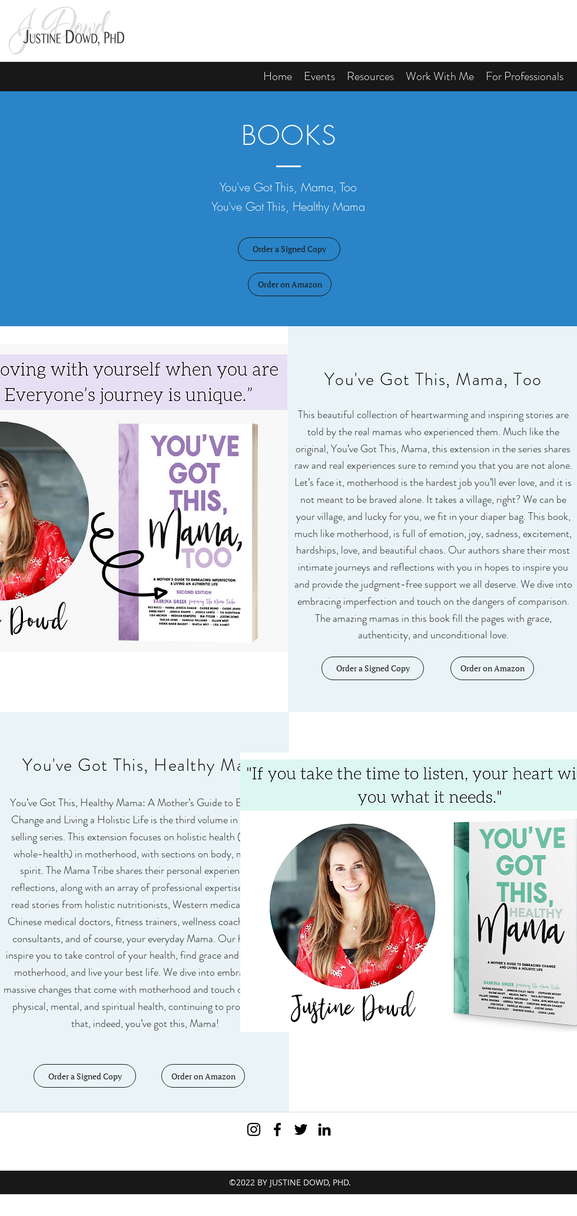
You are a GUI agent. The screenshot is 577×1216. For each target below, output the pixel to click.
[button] (370, 76)
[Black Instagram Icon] (254, 1129)
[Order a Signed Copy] (289, 249)
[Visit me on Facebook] (277, 1129)
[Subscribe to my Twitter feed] (301, 1129)
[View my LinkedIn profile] (324, 1129)
